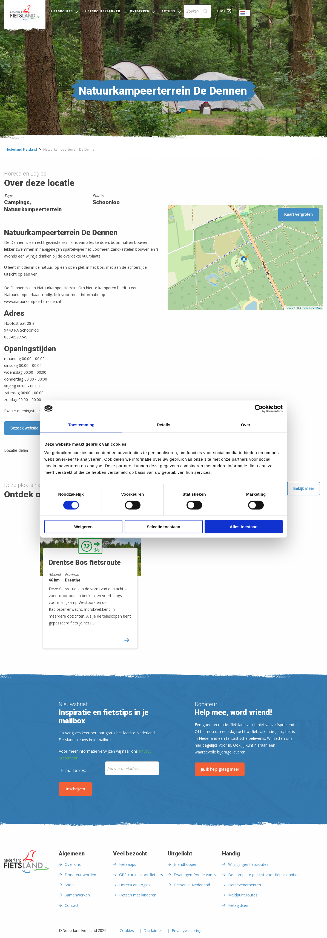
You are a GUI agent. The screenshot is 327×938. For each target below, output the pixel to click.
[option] (100, 581)
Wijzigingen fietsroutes (248, 864)
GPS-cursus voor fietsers (141, 874)
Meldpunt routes (242, 895)
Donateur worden (80, 874)
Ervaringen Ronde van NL (196, 874)
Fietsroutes (62, 11)
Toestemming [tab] (81, 424)
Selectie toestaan (163, 526)
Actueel (169, 11)
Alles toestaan (244, 526)
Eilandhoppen (185, 864)
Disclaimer (153, 931)
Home (24, 13)
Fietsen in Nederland (192, 884)
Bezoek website (24, 428)
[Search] (197, 11)
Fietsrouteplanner (102, 11)
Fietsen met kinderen (137, 895)
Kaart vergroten (298, 214)
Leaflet (290, 308)
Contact (72, 905)
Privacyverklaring (186, 931)
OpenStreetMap (311, 308)
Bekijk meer (303, 488)
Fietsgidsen (238, 905)
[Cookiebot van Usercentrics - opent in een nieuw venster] (259, 408)
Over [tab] (245, 424)
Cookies (127, 931)
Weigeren (83, 526)
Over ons (73, 864)
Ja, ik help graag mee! (220, 769)
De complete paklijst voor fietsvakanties (263, 874)
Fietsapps (127, 864)
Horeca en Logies (134, 884)
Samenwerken (77, 895)
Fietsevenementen (244, 884)
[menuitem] (24, 13)
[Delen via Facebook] (35, 451)
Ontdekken (140, 11)
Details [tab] (163, 424)
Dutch (244, 13)
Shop (221, 11)
